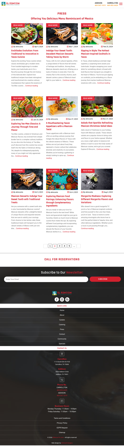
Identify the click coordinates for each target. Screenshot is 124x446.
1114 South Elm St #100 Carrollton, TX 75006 (62, 363)
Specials (62, 344)
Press (62, 329)
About (62, 315)
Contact (62, 334)
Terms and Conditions (62, 419)
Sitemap (62, 433)
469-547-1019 (100, 5)
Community (62, 339)
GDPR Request (62, 428)
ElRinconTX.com (58, 438)
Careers (62, 320)
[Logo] (10, 4)
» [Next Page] (79, 246)
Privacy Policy (62, 424)
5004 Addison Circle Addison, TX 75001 (62, 373)
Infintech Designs (67, 443)
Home (62, 310)
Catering (62, 325)
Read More (18, 25)
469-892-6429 (112, 5)
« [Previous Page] (44, 246)
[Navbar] (120, 4)
